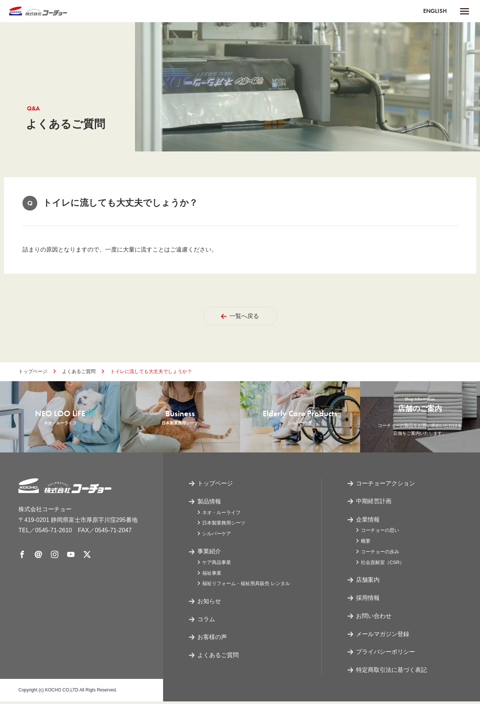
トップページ (32, 371)
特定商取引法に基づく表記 (391, 673)
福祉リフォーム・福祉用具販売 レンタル (246, 586)
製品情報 (209, 504)
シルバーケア (216, 536)
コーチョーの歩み (380, 554)
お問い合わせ (373, 618)
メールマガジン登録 (382, 636)
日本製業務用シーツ (223, 525)
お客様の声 (212, 640)
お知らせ (209, 604)
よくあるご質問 (79, 371)
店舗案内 (368, 583)
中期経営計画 (373, 504)
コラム (206, 622)
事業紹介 (209, 554)
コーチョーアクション (385, 486)
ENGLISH (435, 11)
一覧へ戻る (240, 316)
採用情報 (368, 600)
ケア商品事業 (216, 565)
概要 (365, 543)
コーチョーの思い (380, 533)
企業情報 (368, 522)
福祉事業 (211, 575)
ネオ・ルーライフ (221, 515)
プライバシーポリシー (385, 655)
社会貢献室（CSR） (382, 565)
